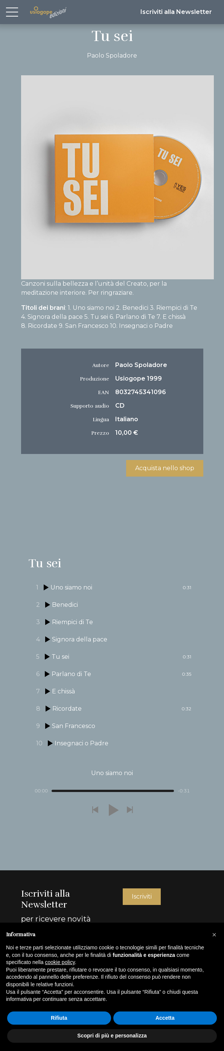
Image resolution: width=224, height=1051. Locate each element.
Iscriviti (142, 896)
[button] (95, 810)
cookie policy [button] (60, 962)
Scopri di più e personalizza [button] (111, 1036)
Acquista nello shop (164, 468)
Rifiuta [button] (59, 1018)
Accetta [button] (165, 1018)
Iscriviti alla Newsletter (176, 11)
